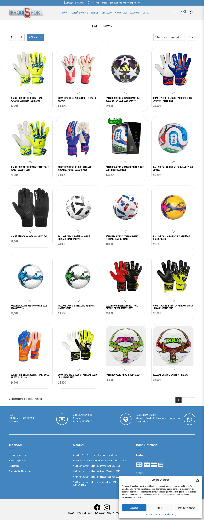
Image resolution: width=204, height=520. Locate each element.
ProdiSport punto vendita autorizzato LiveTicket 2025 (96, 476)
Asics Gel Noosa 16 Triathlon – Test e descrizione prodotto (99, 460)
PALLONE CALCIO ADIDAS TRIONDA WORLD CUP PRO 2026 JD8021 (125, 168)
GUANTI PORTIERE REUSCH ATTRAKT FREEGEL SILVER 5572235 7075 (122, 307)
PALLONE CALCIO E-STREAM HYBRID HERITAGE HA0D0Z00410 (122, 238)
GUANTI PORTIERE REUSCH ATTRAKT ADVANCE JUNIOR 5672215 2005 (27, 99)
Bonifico (140, 455)
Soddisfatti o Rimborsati (20, 471)
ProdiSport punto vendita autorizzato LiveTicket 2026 (96, 466)
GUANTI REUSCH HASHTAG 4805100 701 (29, 236)
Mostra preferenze (186, 507)
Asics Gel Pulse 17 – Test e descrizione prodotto (95, 455)
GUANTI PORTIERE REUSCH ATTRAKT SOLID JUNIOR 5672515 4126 (172, 99)
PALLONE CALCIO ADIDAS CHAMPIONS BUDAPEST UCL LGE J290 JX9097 (123, 99)
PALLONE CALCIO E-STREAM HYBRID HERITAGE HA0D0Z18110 (74, 238)
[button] (197, 479)
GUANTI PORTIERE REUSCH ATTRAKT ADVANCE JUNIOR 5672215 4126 (74, 168)
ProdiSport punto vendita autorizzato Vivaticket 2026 (96, 471)
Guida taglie (14, 466)
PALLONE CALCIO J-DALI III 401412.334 (123, 375)
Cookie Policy (148, 514)
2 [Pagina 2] (185, 400)
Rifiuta (160, 507)
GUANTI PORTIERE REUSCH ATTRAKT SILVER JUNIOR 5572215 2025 (173, 307)
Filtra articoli (35, 37)
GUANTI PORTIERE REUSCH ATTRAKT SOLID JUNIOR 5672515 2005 (30, 168)
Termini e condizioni (18, 455)
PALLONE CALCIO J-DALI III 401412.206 (170, 375)
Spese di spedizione (18, 460)
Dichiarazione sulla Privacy (165, 514)
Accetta (134, 507)
